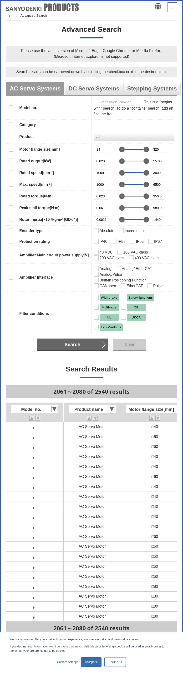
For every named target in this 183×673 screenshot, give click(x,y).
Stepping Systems (152, 88)
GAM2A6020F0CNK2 (36, 546)
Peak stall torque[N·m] (39, 208)
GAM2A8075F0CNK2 (36, 616)
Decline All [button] (115, 662)
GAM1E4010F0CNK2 (36, 467)
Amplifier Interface (36, 277)
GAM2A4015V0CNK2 (36, 516)
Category (27, 125)
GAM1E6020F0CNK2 (36, 477)
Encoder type (31, 231)
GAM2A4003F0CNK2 (36, 487)
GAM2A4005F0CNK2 (36, 496)
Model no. (28, 108)
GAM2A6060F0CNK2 (36, 576)
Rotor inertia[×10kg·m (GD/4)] (48, 219)
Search (73, 344)
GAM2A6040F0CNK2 (36, 556)
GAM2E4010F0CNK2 (36, 427)
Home (10, 15)
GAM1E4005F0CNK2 (36, 457)
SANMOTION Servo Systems (43, 15)
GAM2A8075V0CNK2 (36, 606)
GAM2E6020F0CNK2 (36, 447)
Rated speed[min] (36, 172)
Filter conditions (34, 314)
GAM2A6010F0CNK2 (36, 537)
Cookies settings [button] (67, 662)
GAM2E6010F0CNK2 (36, 437)
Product (26, 137)
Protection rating (34, 241)
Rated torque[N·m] (36, 196)
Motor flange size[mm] (39, 149)
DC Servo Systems (93, 88)
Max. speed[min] (35, 184)
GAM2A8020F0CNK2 (36, 586)
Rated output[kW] (35, 161)
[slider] (122, 149)
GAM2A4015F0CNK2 (36, 527)
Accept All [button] (91, 662)
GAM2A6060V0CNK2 (36, 566)
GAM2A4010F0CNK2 (36, 506)
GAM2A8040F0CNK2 (36, 596)
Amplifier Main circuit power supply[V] (54, 255)
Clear (129, 344)
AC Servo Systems (35, 88)
